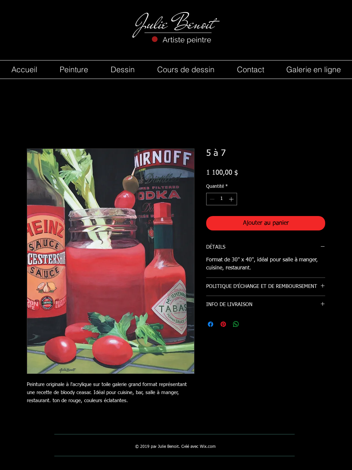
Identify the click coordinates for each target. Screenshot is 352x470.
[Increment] (232, 199)
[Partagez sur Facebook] (211, 324)
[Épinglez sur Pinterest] (223, 324)
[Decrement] (211, 199)
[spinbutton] (222, 199)
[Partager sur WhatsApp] (236, 324)
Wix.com (208, 447)
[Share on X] (249, 324)
